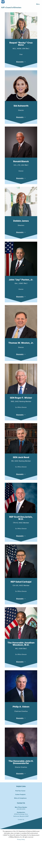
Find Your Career (20, 791)
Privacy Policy (21, 839)
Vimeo (23, 825)
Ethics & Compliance (20, 798)
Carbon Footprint (20, 794)
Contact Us (21, 819)
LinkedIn (19, 825)
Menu (38, 4)
